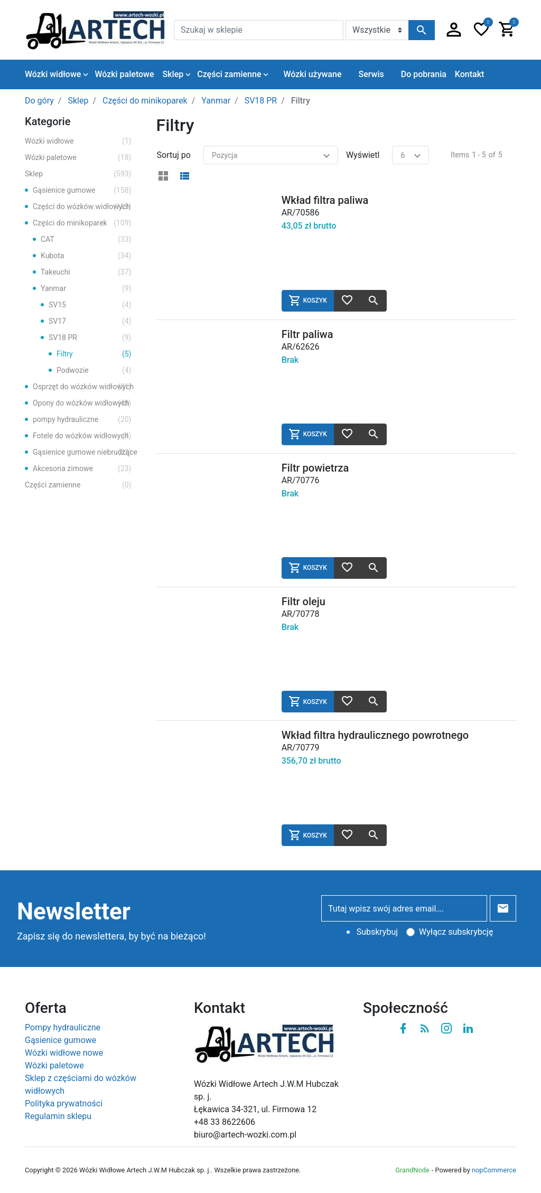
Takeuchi (86, 272)
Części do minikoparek (82, 223)
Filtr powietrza (315, 468)
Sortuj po (174, 155)
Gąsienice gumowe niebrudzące (85, 452)
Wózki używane (312, 74)
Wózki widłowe (78, 141)
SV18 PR (90, 337)
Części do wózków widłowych (82, 206)
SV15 (90, 305)
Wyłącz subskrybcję (456, 932)
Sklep (78, 174)
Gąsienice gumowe (82, 190)
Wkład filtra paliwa (325, 200)
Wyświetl (363, 155)
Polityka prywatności (63, 1103)
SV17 (90, 321)
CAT (86, 239)
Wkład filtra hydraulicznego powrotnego (375, 735)
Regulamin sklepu (58, 1116)
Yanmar (86, 288)
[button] (453, 30)
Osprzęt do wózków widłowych (83, 386)
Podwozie (94, 370)
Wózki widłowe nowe (64, 1053)
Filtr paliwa (307, 334)
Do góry (39, 101)
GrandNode (412, 1170)
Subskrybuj (377, 932)
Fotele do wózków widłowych (82, 435)
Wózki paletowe (78, 157)
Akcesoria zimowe (82, 468)
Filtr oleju (303, 601)
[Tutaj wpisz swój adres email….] (404, 908)
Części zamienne (78, 485)
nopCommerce (494, 1170)
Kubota (86, 255)
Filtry (94, 354)
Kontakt (469, 74)
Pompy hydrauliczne (62, 1027)
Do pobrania (423, 74)
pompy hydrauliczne (82, 419)
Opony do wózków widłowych (82, 403)
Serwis (371, 74)
